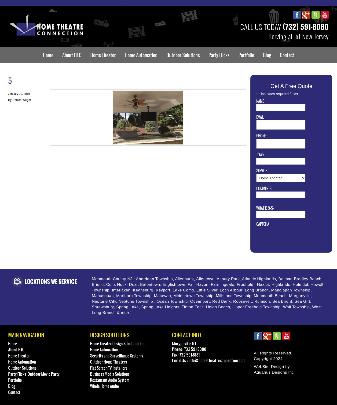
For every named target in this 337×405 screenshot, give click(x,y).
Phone (261, 136)
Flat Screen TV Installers (108, 368)
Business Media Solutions (109, 374)
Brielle (98, 284)
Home (48, 55)
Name (261, 101)
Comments (263, 188)
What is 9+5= (266, 208)
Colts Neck (116, 284)
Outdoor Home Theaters (108, 362)
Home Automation (141, 55)
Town (260, 155)
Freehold (245, 284)
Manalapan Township (291, 290)
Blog (267, 55)
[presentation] (291, 236)
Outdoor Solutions (183, 55)
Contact (287, 55)
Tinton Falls (192, 307)
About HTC (71, 55)
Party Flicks (219, 55)
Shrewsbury (103, 307)
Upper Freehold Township (257, 307)
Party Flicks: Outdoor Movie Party (33, 374)
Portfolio (246, 55)
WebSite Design (269, 366)
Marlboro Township (133, 296)
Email (261, 117)
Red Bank (221, 301)
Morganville (300, 296)
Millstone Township (233, 296)
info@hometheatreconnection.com (217, 360)
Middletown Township (193, 296)
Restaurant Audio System (109, 380)
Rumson (262, 301)
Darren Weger (21, 100)
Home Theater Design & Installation (117, 344)
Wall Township (296, 307)
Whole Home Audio (104, 386)
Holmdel (300, 284)
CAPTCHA (262, 224)
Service (261, 170)
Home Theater (103, 55)
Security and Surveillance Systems (116, 356)
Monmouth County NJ (112, 279)
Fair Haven (198, 284)
